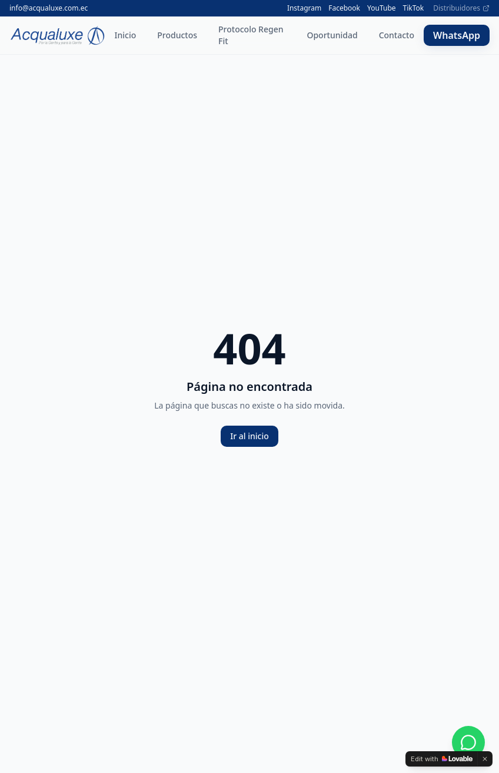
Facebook (344, 8)
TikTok (413, 8)
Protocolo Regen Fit (250, 35)
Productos (177, 35)
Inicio (126, 35)
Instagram (304, 8)
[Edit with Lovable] (441, 759)
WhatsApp (456, 35)
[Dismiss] (485, 759)
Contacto (396, 35)
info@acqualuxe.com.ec (48, 8)
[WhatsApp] (468, 742)
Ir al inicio (249, 436)
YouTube (381, 8)
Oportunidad (332, 35)
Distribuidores (461, 8)
